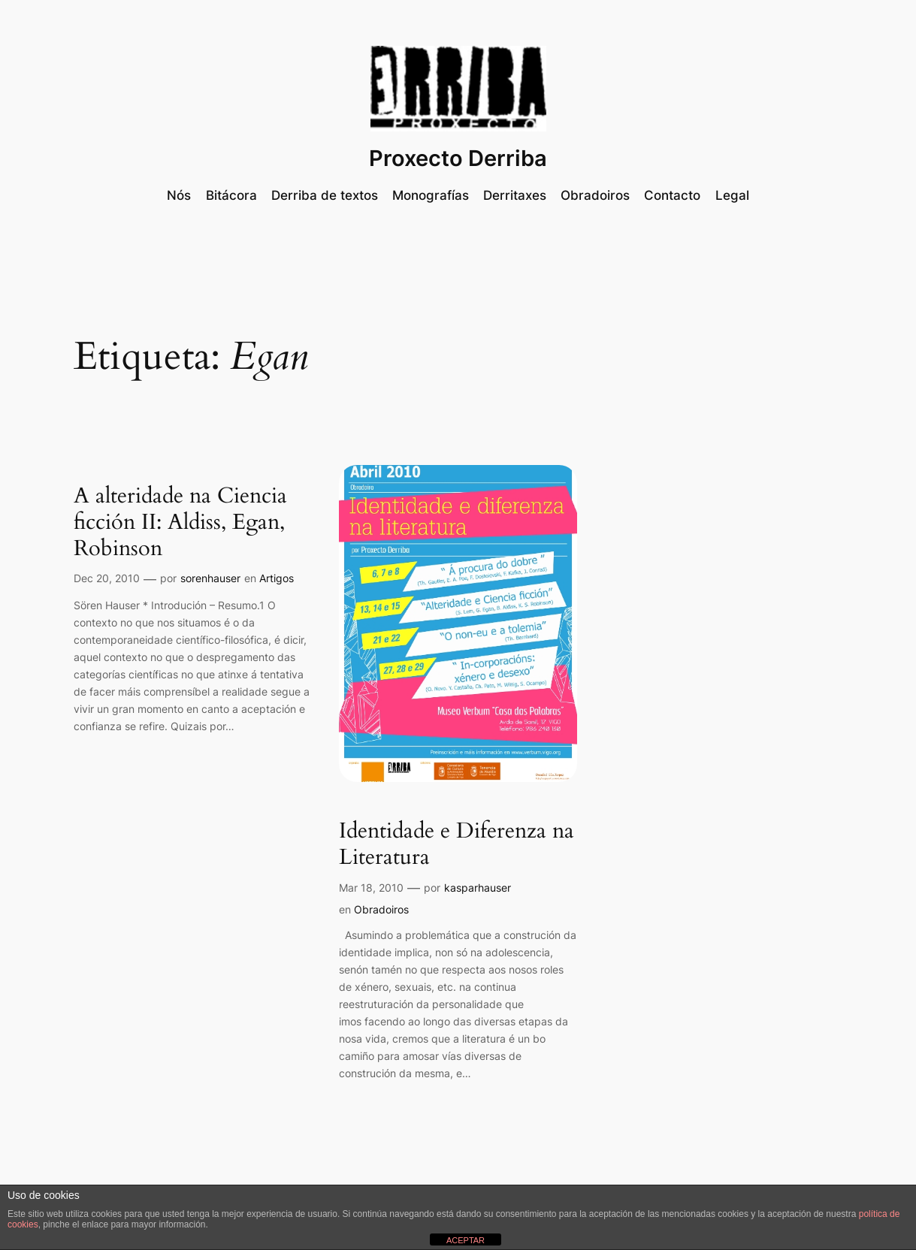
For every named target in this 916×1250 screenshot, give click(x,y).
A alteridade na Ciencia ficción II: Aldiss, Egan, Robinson (180, 522)
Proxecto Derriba (458, 158)
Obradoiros (381, 909)
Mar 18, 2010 (371, 887)
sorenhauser (210, 578)
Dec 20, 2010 (107, 578)
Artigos (276, 578)
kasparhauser (477, 887)
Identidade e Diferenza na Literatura (456, 844)
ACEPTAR (465, 1240)
